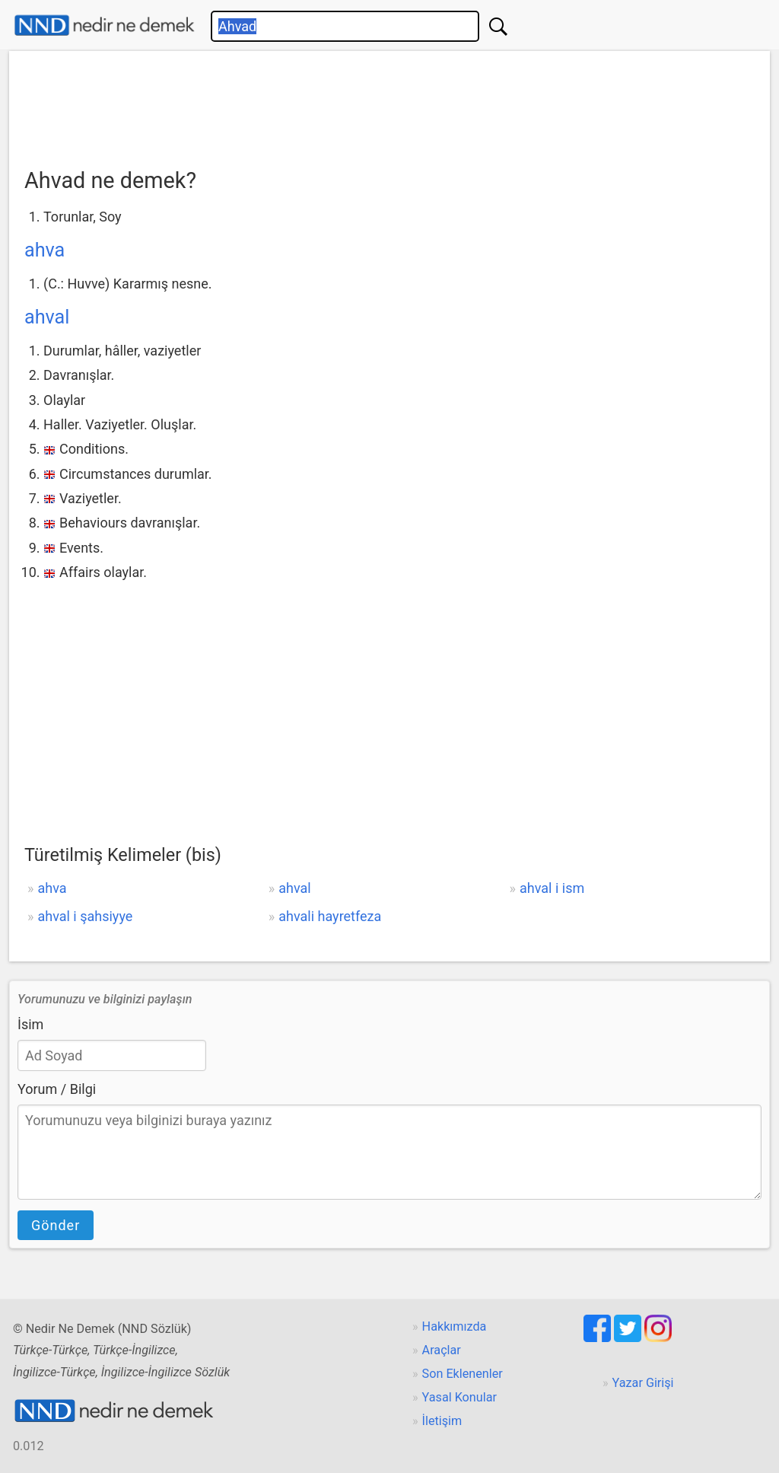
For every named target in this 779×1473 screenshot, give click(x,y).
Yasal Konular (459, 1397)
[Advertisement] (389, 104)
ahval (46, 317)
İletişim (442, 1421)
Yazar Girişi (643, 1383)
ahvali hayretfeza (329, 916)
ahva (44, 250)
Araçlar (441, 1350)
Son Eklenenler (462, 1373)
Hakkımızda (454, 1326)
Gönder (55, 1225)
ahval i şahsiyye (84, 916)
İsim (30, 1024)
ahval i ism (552, 888)
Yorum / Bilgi (56, 1089)
